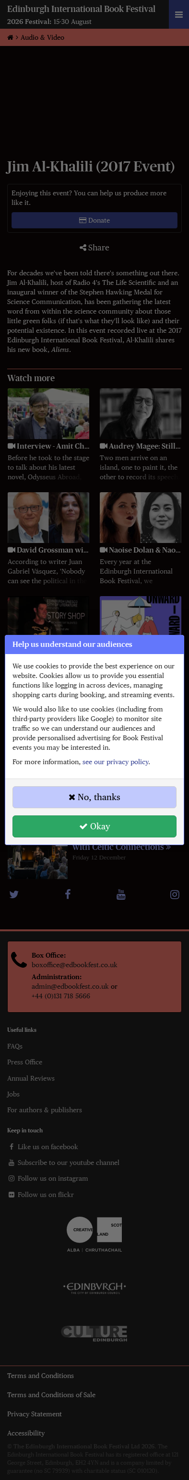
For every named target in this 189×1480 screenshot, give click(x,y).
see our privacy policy (115, 762)
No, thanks (94, 797)
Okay (94, 826)
